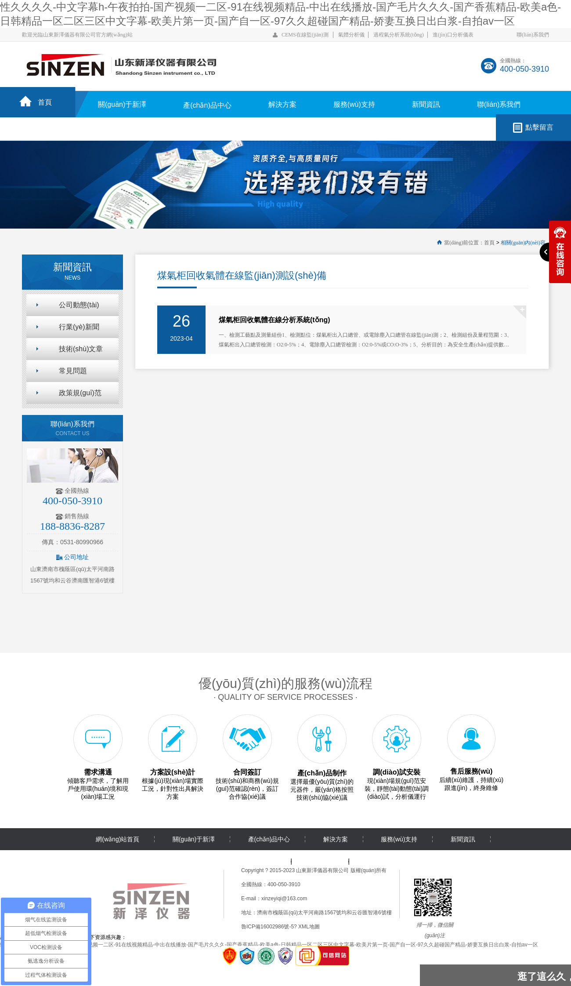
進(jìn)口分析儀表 (453, 35)
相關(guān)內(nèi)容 (523, 243)
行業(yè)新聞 (79, 327)
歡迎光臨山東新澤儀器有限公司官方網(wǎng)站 (77, 35)
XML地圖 (309, 927)
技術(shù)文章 (81, 349)
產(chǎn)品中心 (207, 105)
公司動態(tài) (79, 305)
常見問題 (73, 371)
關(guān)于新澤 (122, 104)
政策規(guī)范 (80, 393)
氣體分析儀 (351, 35)
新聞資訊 (426, 104)
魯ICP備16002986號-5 (267, 927)
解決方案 (282, 104)
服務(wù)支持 (354, 104)
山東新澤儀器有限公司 (322, 870)
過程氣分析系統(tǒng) (398, 35)
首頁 (45, 102)
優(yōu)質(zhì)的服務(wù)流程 (286, 683)
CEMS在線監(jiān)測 (305, 35)
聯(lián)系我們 (533, 35)
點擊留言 (539, 127)
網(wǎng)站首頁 (117, 839)
